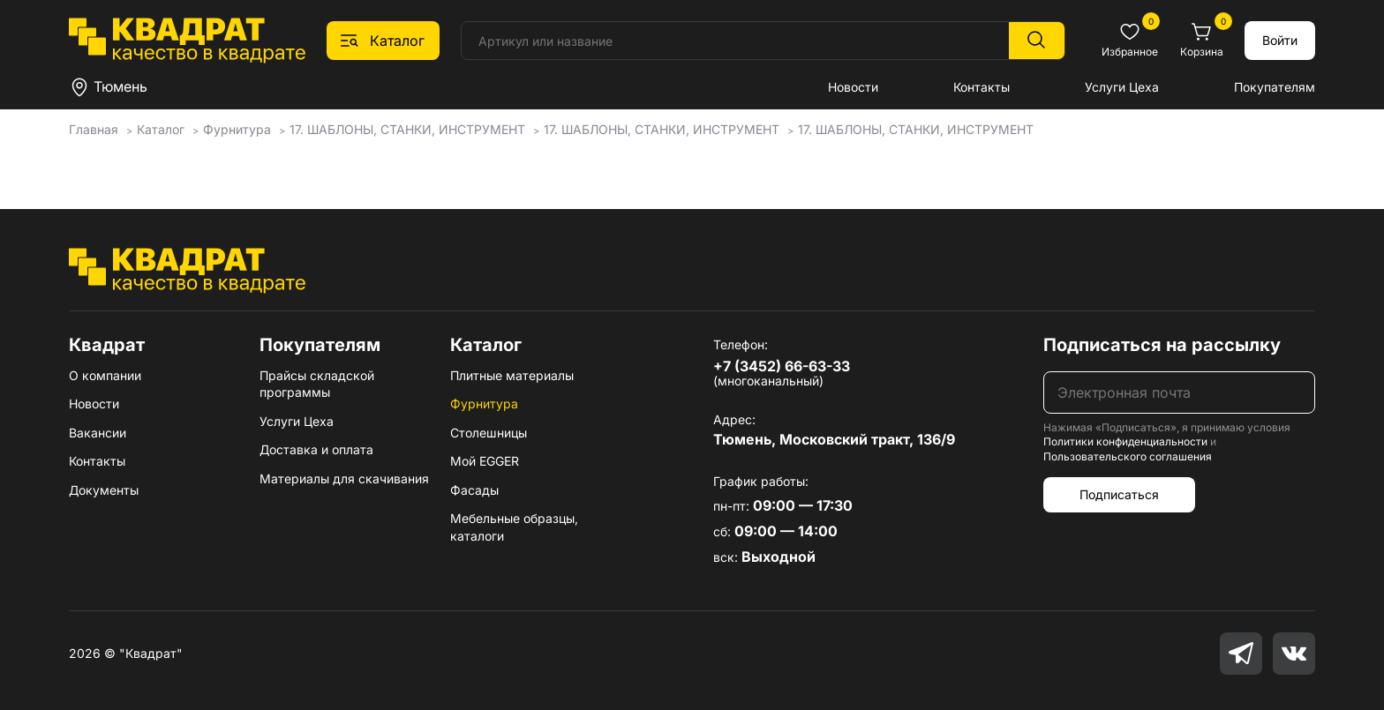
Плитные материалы (512, 375)
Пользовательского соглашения (1127, 456)
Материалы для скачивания (344, 478)
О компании (105, 375)
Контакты (981, 86)
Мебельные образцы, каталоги (514, 527)
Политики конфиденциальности (1125, 441)
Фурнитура (484, 403)
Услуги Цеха (1122, 86)
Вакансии (97, 432)
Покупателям (1274, 86)
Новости (853, 86)
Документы (104, 489)
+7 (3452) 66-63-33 (781, 366)
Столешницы (488, 432)
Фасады (474, 489)
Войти (1280, 40)
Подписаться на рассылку (1162, 344)
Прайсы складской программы (317, 384)
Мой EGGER (484, 460)
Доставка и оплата (316, 449)
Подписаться (1119, 494)
